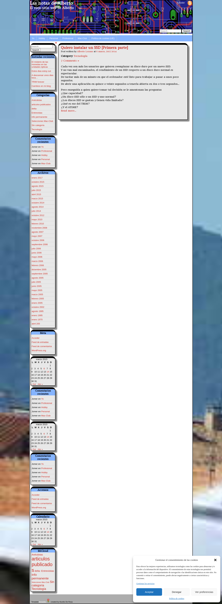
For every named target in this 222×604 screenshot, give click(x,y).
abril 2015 (36, 194)
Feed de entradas (40, 342)
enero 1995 (37, 315)
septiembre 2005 (40, 273)
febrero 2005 (38, 298)
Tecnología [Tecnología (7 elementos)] (39, 589)
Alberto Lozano (85, 51)
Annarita (42, 602)
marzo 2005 (37, 294)
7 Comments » (70, 60)
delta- (34, 108)
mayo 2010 (37, 219)
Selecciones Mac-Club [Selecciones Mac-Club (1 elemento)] (40, 582)
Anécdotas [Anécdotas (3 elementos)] (37, 554)
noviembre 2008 (39, 228)
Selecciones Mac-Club (42, 121)
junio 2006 (37, 252)
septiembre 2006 (40, 244)
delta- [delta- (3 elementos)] (38, 571)
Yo (33, 38)
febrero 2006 (38, 265)
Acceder (181, 2)
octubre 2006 (38, 240)
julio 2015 (36, 190)
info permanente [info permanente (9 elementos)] (40, 576)
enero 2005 (37, 303)
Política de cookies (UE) (103, 38)
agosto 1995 (38, 311)
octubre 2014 (38, 202)
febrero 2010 (38, 223)
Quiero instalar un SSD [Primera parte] (94, 47)
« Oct (33, 384)
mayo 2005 (37, 290)
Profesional (67, 38)
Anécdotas (37, 100)
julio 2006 (36, 248)
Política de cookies (176, 598)
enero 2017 (37, 178)
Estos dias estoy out (41, 71)
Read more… (68, 110)
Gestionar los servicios (145, 583)
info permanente (39, 117)
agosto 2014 (38, 207)
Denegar (176, 592)
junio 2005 (37, 286)
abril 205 (36, 323)
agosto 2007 (38, 232)
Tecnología (37, 129)
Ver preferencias (204, 592)
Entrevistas (37, 113)
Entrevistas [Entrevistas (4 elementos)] (47, 570)
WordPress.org (39, 350)
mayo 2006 (37, 257)
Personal (53, 38)
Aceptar (149, 592)
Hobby (42, 38)
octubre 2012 (38, 215)
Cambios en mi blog (41, 86)
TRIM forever (38, 82)
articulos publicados (41, 104)
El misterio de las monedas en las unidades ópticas (40, 64)
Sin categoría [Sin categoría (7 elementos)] (43, 583)
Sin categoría (38, 125)
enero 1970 (37, 319)
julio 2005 (36, 282)
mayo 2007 (37, 236)
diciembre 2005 (39, 269)
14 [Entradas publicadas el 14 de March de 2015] (48, 371)
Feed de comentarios (42, 346)
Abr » (40, 384)
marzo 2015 (37, 198)
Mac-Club (82, 38)
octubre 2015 (38, 182)
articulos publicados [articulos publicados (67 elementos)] (42, 564)
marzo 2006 (37, 261)
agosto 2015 (38, 186)
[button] (215, 560)
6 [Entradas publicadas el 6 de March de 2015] (44, 368)
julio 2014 (36, 211)
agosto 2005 (38, 278)
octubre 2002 (38, 307)
